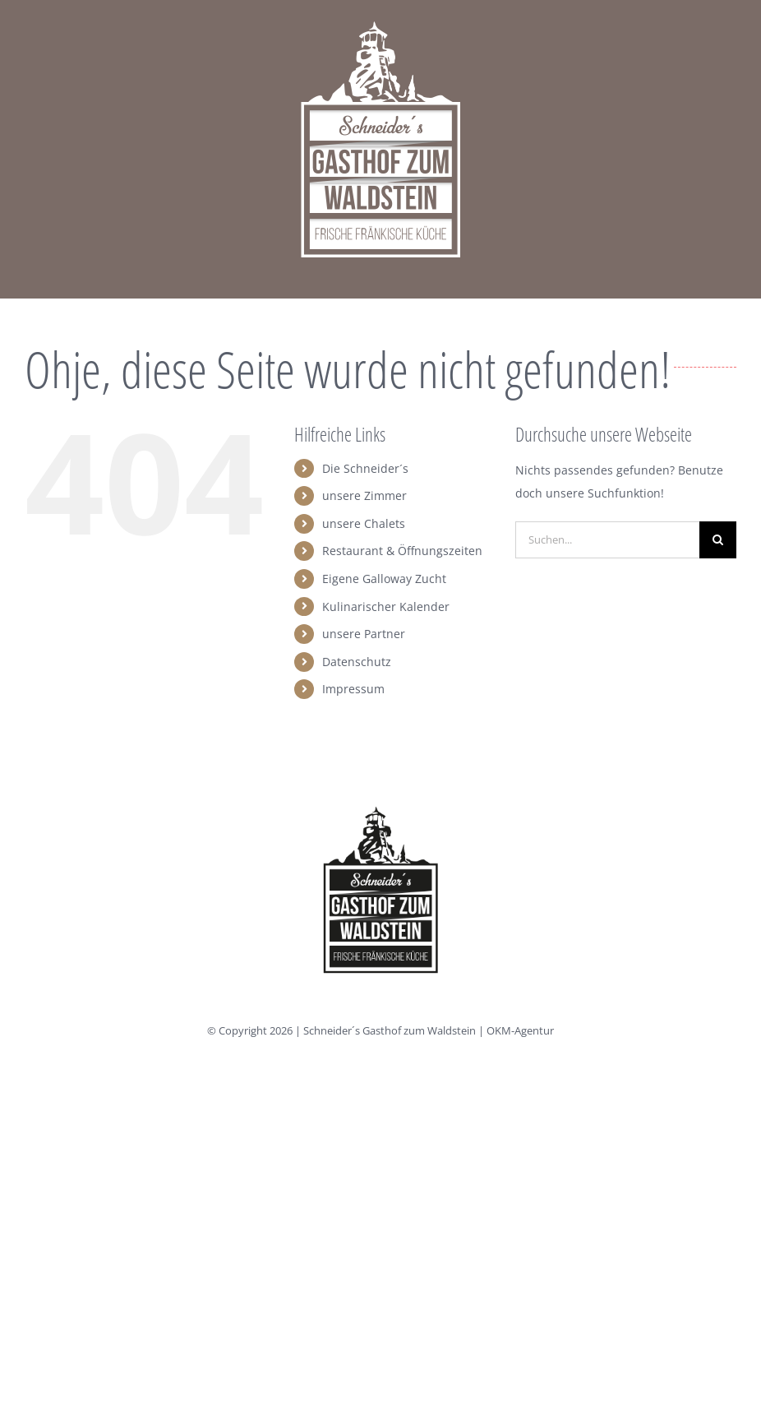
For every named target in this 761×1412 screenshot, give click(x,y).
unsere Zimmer (364, 495)
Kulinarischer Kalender (386, 606)
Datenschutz (356, 661)
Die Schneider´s (365, 468)
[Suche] (717, 539)
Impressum (353, 689)
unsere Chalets (363, 523)
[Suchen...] (607, 539)
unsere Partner (363, 633)
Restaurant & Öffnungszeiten (402, 550)
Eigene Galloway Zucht (384, 578)
